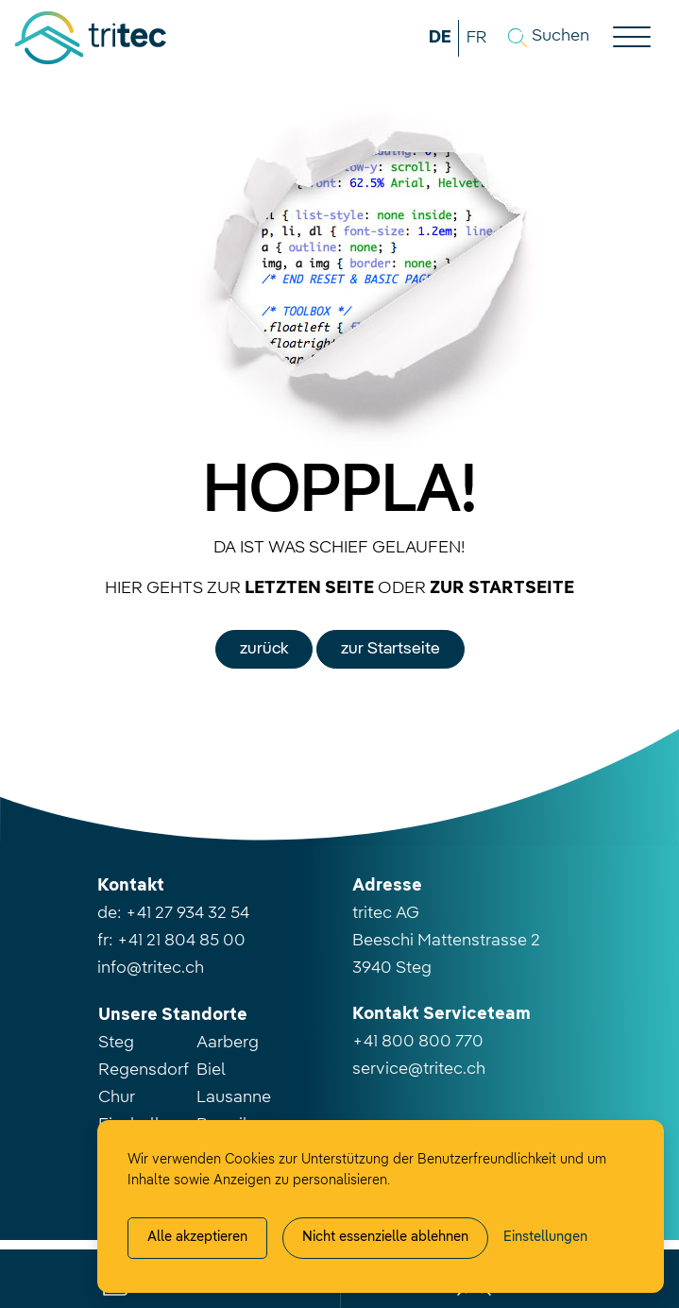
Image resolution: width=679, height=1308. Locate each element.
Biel (211, 1070)
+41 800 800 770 (418, 1041)
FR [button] (476, 37)
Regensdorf (143, 1070)
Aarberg (227, 1042)
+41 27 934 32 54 (187, 913)
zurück (264, 648)
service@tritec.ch (418, 1069)
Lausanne (233, 1097)
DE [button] (440, 37)
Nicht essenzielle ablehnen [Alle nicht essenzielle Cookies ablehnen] (385, 1237)
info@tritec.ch (150, 968)
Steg (116, 1042)
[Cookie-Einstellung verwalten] (545, 1238)
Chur (116, 1097)
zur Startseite (390, 648)
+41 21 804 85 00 (181, 940)
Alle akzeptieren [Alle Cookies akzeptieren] (197, 1237)
